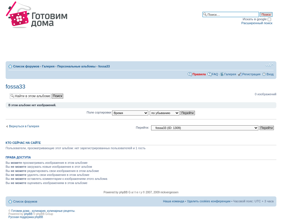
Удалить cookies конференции (209, 201)
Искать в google (257, 19)
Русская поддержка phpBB (25, 217)
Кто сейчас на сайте (23, 142)
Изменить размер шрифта (269, 65)
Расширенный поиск (256, 23)
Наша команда (173, 201)
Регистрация (251, 74)
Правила (199, 74)
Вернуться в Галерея (24, 126)
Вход (270, 74)
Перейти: (142, 127)
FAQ (215, 74)
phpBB (28, 214)
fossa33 (104, 66)
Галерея (48, 66)
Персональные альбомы (76, 66)
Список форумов (26, 66)
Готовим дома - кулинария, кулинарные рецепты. (43, 210)
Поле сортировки (117, 112)
